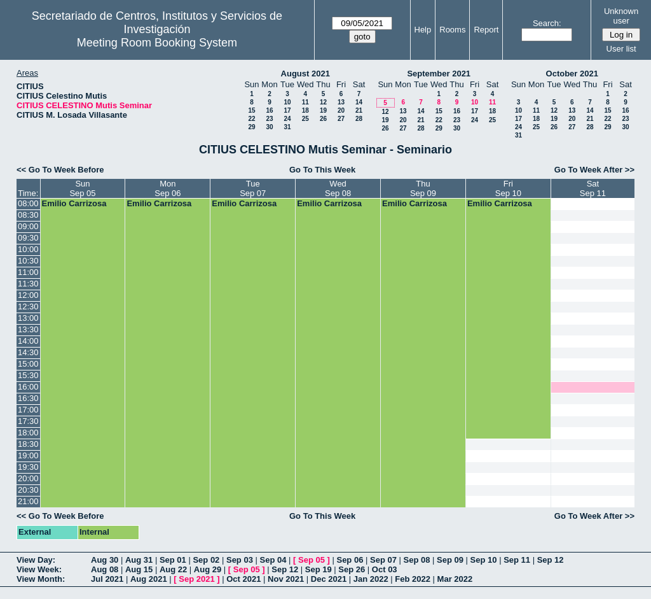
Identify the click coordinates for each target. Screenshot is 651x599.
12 (323, 102)
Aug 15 (139, 569)
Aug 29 (207, 569)
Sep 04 (273, 560)
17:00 (28, 409)
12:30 (28, 306)
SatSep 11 (593, 188)
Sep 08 (417, 560)
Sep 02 (206, 560)
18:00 (28, 432)
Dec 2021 (328, 579)
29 (251, 126)
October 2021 (572, 73)
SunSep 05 (82, 188)
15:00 (28, 364)
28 (358, 118)
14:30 (28, 352)
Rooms (452, 29)
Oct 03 (384, 569)
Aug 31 (139, 560)
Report (486, 29)
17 (287, 110)
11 (305, 102)
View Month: (41, 579)
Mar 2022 (455, 579)
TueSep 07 (253, 188)
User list (621, 48)
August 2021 (305, 73)
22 (251, 118)
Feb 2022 (412, 579)
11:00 (28, 272)
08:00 (28, 203)
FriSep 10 (508, 188)
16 (269, 110)
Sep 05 (311, 560)
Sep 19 (318, 569)
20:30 (28, 490)
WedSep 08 (338, 188)
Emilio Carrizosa (74, 203)
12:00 (28, 295)
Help (423, 29)
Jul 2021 (107, 579)
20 (341, 110)
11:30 (28, 283)
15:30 (28, 375)
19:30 (28, 467)
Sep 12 (550, 560)
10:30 (28, 260)
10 (287, 102)
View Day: (36, 560)
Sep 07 (383, 560)
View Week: (39, 569)
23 (269, 118)
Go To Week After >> (594, 169)
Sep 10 (483, 560)
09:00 (28, 226)
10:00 (28, 249)
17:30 (28, 421)
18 (305, 110)
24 (287, 118)
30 (269, 126)
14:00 (28, 341)
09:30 (28, 238)
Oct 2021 (243, 579)
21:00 (28, 501)
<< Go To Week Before (60, 169)
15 (251, 110)
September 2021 (438, 73)
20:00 (28, 478)
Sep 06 (349, 560)
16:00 (28, 386)
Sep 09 (450, 560)
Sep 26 (351, 569)
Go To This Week (322, 169)
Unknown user (621, 15)
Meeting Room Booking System (157, 42)
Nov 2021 (286, 579)
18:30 (28, 444)
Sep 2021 (196, 579)
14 (358, 102)
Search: (547, 23)
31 (287, 126)
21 (358, 110)
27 (341, 118)
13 (341, 102)
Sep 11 (517, 560)
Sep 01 (173, 560)
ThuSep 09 (423, 188)
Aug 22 (173, 569)
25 (305, 118)
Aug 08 (104, 569)
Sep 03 (239, 560)
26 (323, 118)
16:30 (28, 398)
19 (323, 110)
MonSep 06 (167, 188)
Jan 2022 (370, 579)
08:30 (28, 215)
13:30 (28, 329)
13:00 (28, 318)
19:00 (28, 455)
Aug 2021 (148, 579)
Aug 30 (104, 560)
